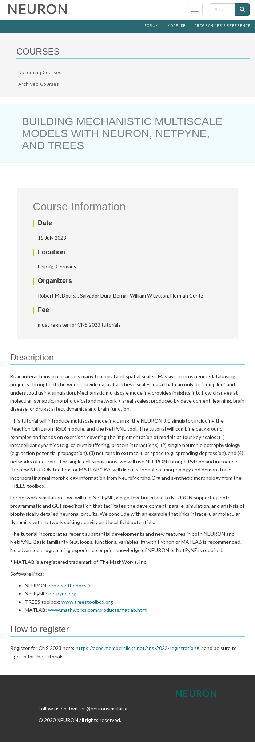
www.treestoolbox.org (87, 602)
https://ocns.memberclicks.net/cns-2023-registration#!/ (139, 648)
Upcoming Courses (39, 72)
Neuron (196, 693)
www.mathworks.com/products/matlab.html (97, 610)
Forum (151, 25)
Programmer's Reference (222, 25)
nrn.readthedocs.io (70, 585)
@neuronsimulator (107, 708)
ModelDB (176, 25)
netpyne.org (62, 593)
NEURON (37, 9)
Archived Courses (38, 84)
